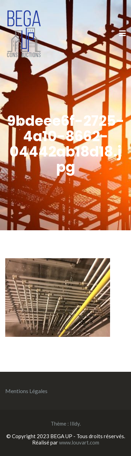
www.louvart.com (79, 442)
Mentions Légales (26, 391)
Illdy (75, 423)
